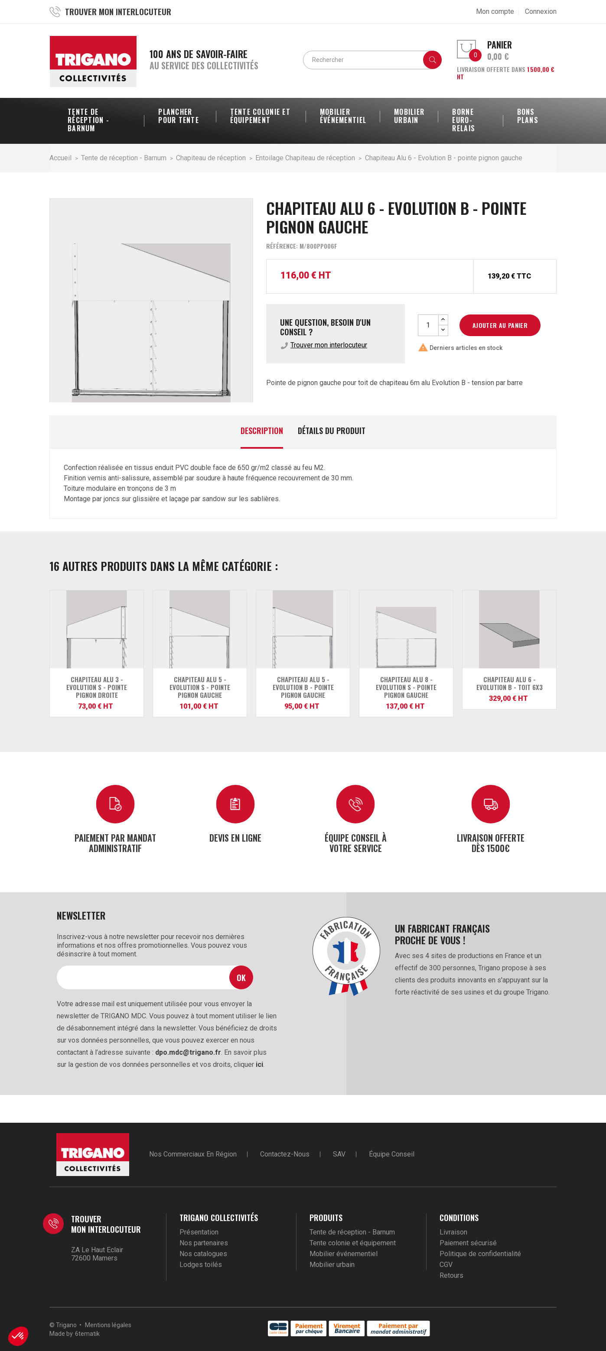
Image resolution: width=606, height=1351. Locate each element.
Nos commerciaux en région (193, 1154)
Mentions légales (108, 1325)
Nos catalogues (203, 1254)
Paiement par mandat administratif (115, 842)
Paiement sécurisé (468, 1243)
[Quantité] (428, 325)
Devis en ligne (235, 837)
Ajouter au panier (500, 325)
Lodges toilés (200, 1264)
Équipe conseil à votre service (356, 842)
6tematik (87, 1334)
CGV (446, 1264)
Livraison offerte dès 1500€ (491, 842)
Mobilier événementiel (344, 1254)
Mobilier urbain (332, 1264)
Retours (451, 1275)
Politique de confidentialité (480, 1254)
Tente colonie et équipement (353, 1243)
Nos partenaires (203, 1243)
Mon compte (495, 11)
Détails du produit (331, 431)
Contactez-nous (285, 1154)
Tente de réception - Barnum (352, 1232)
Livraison (453, 1232)
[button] (18, 1336)
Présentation (198, 1232)
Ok (241, 977)
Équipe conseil (391, 1154)
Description (262, 431)
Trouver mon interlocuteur (328, 345)
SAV (339, 1154)
